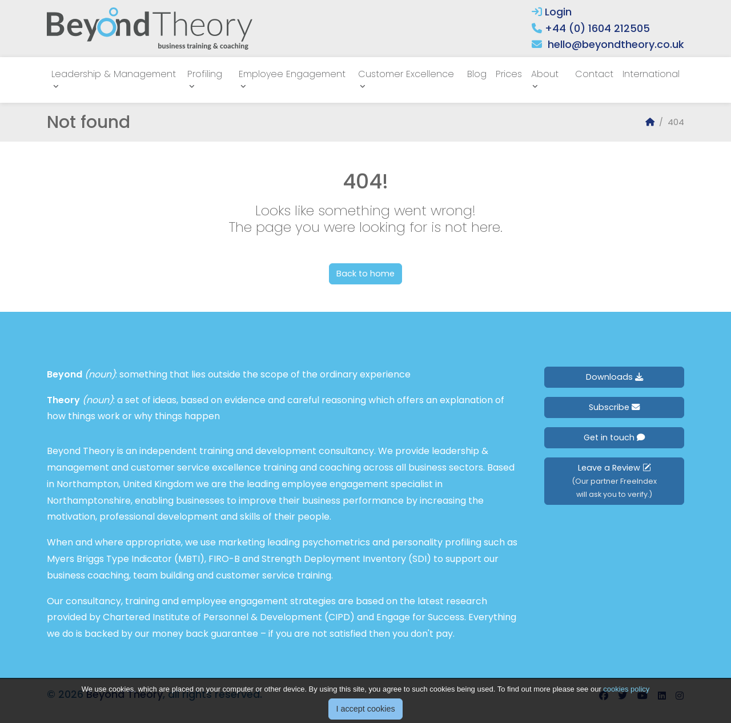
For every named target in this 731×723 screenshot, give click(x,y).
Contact (594, 74)
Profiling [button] (204, 74)
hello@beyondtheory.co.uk (616, 44)
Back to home (365, 273)
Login (552, 12)
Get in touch (614, 437)
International (651, 74)
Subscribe (614, 407)
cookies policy (626, 701)
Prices (509, 74)
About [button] (545, 74)
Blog (477, 74)
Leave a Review (614, 480)
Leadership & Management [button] (113, 74)
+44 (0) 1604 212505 (597, 28)
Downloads (614, 377)
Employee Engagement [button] (292, 74)
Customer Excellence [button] (406, 74)
